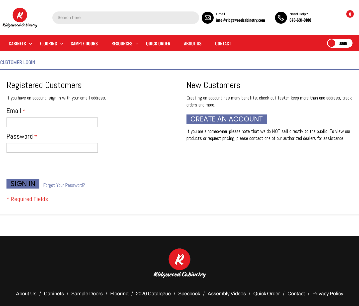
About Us (26, 293)
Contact (296, 293)
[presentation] (44, 167)
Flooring (119, 293)
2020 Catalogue (153, 293)
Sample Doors (87, 293)
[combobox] (125, 17)
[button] (328, 17)
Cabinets (54, 293)
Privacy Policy (327, 293)
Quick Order (266, 293)
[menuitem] (17, 43)
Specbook (189, 293)
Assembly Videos (227, 293)
